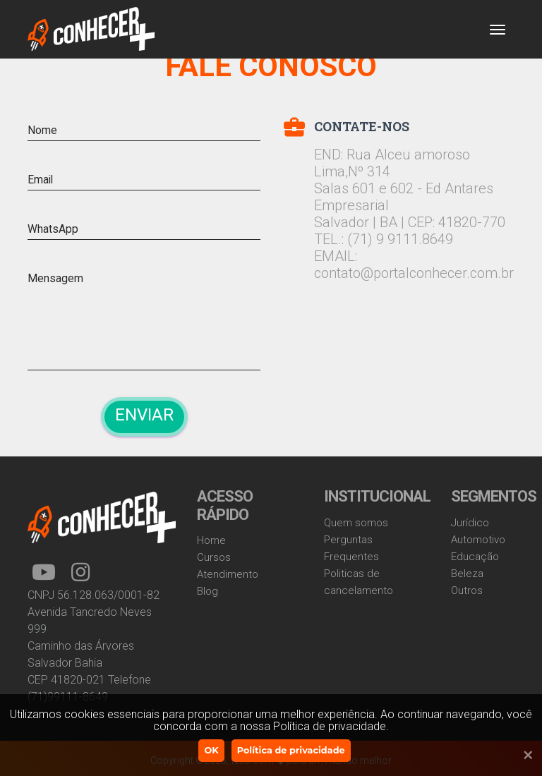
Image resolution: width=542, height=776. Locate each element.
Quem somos (356, 522)
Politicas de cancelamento (358, 582)
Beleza (467, 573)
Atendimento (227, 574)
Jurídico (470, 522)
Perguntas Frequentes (351, 548)
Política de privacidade (291, 750)
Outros (467, 590)
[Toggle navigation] (497, 29)
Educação (475, 556)
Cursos (214, 557)
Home (211, 540)
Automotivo (478, 539)
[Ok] (521, 755)
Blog (207, 591)
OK (211, 750)
